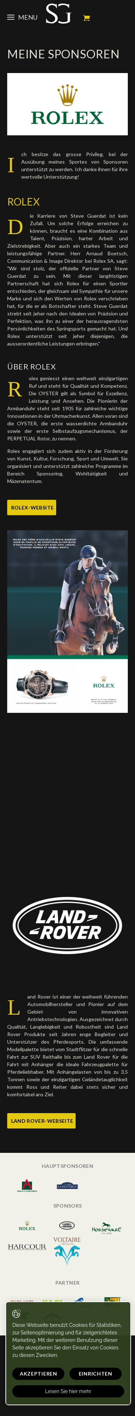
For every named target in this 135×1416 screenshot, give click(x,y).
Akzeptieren (38, 1374)
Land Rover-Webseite (42, 1121)
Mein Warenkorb (86, 17)
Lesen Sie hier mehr (68, 1391)
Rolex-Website (32, 507)
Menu (22, 17)
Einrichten (95, 1374)
